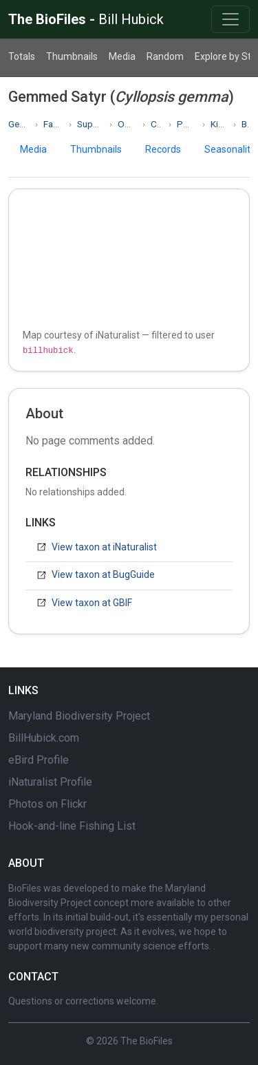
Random (165, 56)
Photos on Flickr (47, 803)
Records (163, 149)
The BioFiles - (86, 19)
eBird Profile (38, 759)
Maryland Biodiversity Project (79, 715)
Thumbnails (72, 56)
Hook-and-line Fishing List (72, 825)
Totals (21, 56)
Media (122, 56)
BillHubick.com (43, 737)
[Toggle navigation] (230, 19)
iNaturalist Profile (50, 781)
